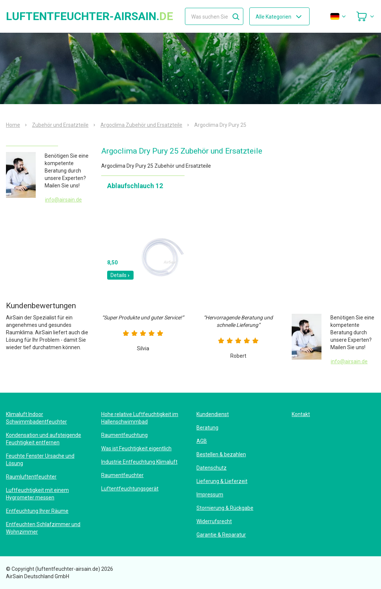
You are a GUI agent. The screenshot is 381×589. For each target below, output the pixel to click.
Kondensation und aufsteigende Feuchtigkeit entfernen (43, 438)
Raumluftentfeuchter (31, 477)
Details (120, 275)
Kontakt (301, 414)
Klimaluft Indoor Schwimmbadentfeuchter (36, 418)
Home (13, 125)
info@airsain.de (63, 200)
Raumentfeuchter (122, 475)
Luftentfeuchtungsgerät (130, 489)
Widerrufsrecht (214, 521)
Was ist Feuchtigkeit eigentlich (136, 448)
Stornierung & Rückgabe (224, 508)
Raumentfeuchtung (124, 435)
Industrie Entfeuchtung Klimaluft (139, 462)
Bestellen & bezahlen (221, 454)
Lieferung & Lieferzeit (221, 481)
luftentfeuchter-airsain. (89, 16)
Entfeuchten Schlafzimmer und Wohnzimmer (43, 528)
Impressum (209, 495)
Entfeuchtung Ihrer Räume (37, 511)
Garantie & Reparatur (221, 535)
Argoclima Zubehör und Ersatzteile (141, 125)
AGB (201, 441)
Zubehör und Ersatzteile (60, 125)
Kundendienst (212, 414)
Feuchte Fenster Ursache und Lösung (40, 459)
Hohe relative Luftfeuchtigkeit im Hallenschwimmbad (139, 418)
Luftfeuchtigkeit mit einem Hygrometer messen (37, 494)
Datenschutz (211, 468)
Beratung (207, 428)
